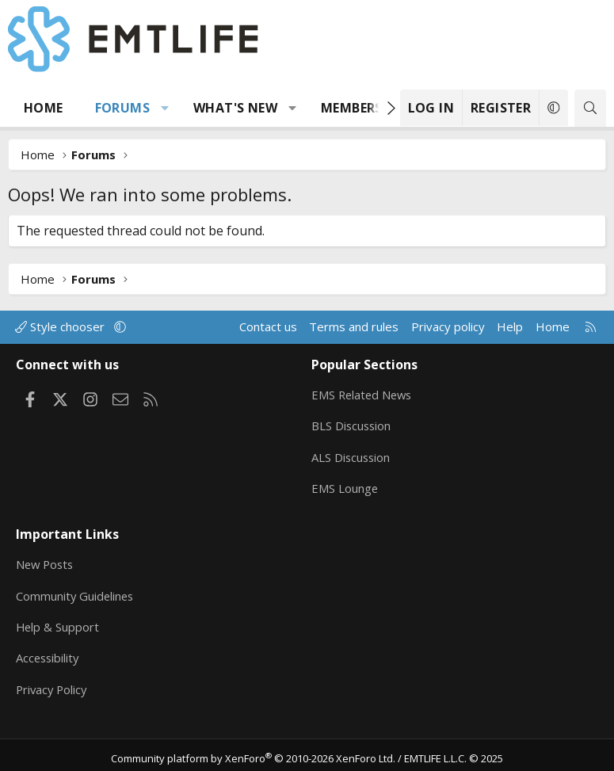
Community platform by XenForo (253, 752)
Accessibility (49, 653)
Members (352, 107)
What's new (235, 107)
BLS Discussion (352, 424)
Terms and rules (354, 326)
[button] (165, 108)
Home (43, 107)
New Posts (46, 560)
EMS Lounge (345, 486)
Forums (122, 107)
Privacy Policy (53, 684)
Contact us (268, 326)
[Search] (590, 108)
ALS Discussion (351, 455)
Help (510, 326)
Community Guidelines (76, 591)
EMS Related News (363, 393)
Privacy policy (448, 326)
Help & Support (58, 622)
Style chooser (61, 326)
